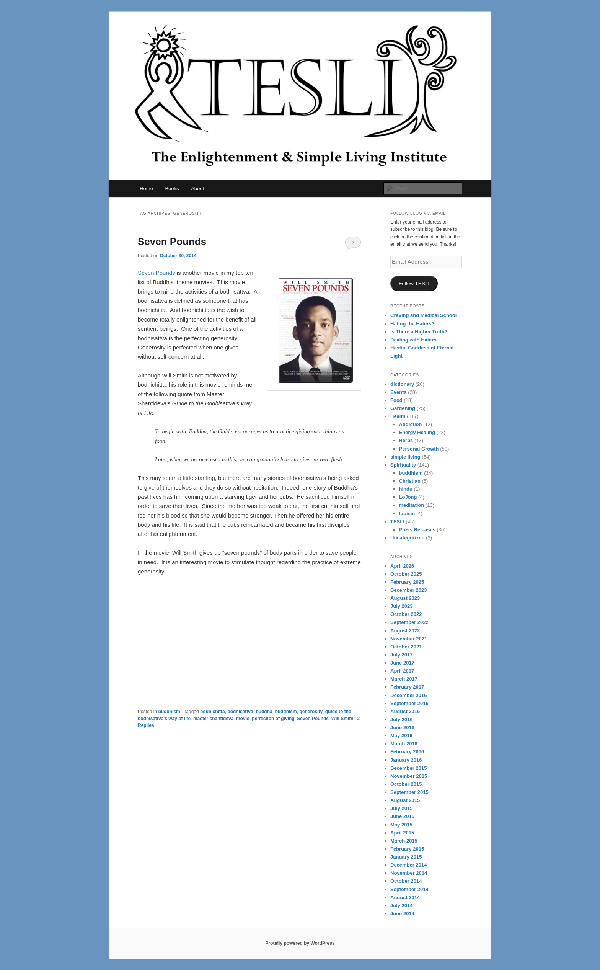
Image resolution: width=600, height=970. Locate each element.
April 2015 (402, 833)
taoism (407, 513)
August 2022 (405, 631)
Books (172, 188)
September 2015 (409, 792)
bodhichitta (212, 711)
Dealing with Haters (413, 340)
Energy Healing (417, 432)
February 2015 (407, 849)
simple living (405, 457)
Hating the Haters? (412, 324)
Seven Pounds (172, 241)
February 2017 (407, 687)
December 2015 (408, 768)
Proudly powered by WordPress (299, 943)
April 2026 (402, 566)
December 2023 (408, 590)
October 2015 (406, 784)
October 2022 (406, 614)
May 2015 (401, 825)
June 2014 (402, 913)
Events (398, 392)
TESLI (397, 521)
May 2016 (401, 735)
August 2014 (405, 897)
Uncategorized (407, 538)
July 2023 (401, 606)
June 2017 (402, 663)
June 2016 (402, 727)
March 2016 (403, 743)
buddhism (169, 711)
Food (396, 400)
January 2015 (406, 857)
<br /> (161, 632)
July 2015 (401, 808)
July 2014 (401, 905)
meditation (411, 505)
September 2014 (409, 889)
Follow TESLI (414, 283)
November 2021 (408, 639)
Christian (410, 481)
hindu (405, 489)
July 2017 (401, 655)
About (197, 188)
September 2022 (409, 622)
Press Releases (417, 529)
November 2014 (408, 873)
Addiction (410, 424)
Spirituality (403, 465)
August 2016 (405, 711)
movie (242, 718)
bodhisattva (240, 711)
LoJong (408, 497)
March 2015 (403, 841)
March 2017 (403, 679)
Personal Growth (419, 449)
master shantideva (213, 718)
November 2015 (408, 776)
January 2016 (406, 760)
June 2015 (402, 816)
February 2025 (407, 582)
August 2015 (405, 800)
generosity (311, 711)
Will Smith (342, 718)
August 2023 (405, 598)
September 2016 (409, 703)
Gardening (402, 408)
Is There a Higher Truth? (419, 332)
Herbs (406, 440)
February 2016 (407, 751)
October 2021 (406, 647)
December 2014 (408, 865)
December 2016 (408, 695)
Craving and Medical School (423, 315)
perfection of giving (273, 718)
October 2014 (406, 881)
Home (146, 188)
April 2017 (402, 671)
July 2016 (401, 719)
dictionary (402, 384)
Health (398, 416)
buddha (264, 711)
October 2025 (406, 574)
